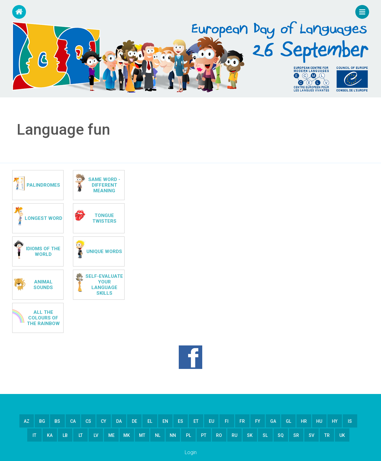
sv (311, 435)
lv (96, 435)
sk (250, 435)
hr (304, 421)
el (149, 421)
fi (227, 421)
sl (265, 435)
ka (50, 435)
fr (242, 421)
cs (88, 421)
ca (73, 421)
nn (173, 435)
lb (65, 435)
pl (188, 435)
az (26, 421)
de (134, 421)
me (111, 435)
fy (257, 421)
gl (288, 421)
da (119, 421)
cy (103, 421)
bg (42, 421)
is (350, 421)
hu (319, 421)
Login (191, 452)
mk (126, 435)
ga (273, 421)
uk (342, 435)
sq (281, 435)
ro (219, 435)
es (180, 421)
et (195, 421)
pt (203, 435)
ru (234, 435)
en (165, 421)
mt (142, 435)
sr (296, 435)
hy (334, 421)
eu (211, 421)
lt (81, 435)
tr (327, 435)
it (34, 435)
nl (157, 435)
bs (57, 421)
